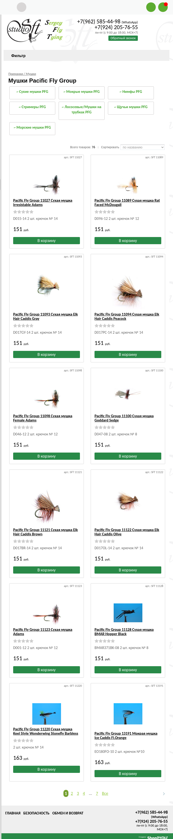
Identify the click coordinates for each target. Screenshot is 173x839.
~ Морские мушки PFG (32, 127)
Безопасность (36, 809)
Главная (12, 809)
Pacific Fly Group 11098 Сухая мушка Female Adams (42, 418)
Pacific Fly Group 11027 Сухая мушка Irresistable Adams (42, 202)
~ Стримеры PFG (32, 107)
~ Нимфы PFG (131, 91)
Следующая (162, 789)
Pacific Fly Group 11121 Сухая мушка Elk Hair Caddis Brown (45, 532)
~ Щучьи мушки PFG (130, 107)
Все (105, 789)
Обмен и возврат (68, 809)
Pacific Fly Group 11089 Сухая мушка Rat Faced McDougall (127, 202)
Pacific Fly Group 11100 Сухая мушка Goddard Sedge (124, 418)
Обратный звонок (123, 38)
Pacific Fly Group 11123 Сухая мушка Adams (42, 631)
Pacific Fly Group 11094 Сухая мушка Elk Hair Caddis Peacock (127, 316)
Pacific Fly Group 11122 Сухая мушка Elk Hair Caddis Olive (127, 532)
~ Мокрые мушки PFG (81, 91)
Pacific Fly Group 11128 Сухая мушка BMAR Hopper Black (124, 631)
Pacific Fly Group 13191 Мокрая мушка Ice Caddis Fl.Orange (126, 731)
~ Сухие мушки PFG (32, 91)
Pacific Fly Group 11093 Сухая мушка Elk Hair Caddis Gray (45, 316)
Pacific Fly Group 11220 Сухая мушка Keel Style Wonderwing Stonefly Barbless (45, 731)
